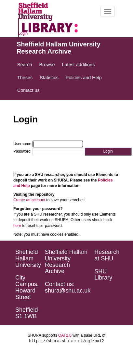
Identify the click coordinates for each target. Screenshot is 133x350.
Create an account (29, 200)
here (17, 225)
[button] (108, 151)
